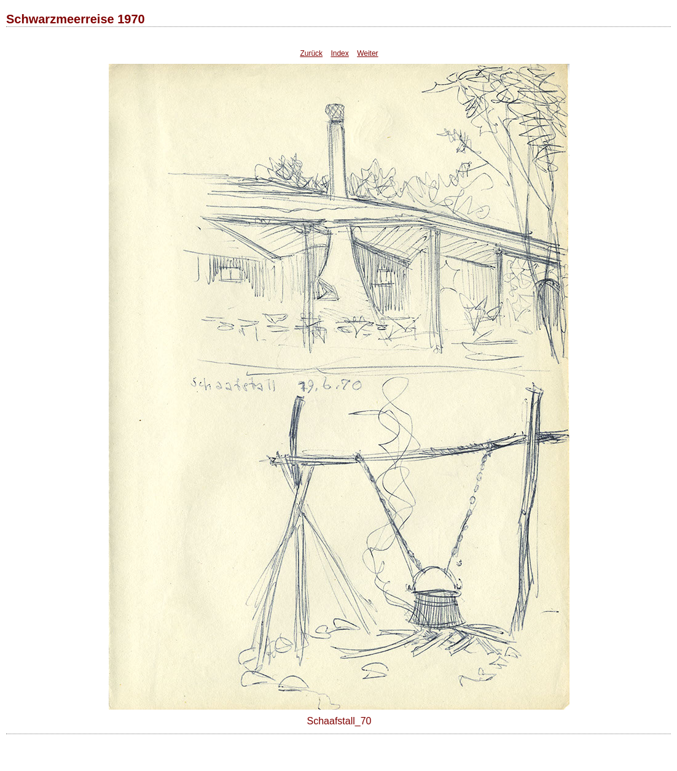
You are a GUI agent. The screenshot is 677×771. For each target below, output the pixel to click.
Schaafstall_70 (339, 721)
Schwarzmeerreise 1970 (75, 19)
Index (339, 53)
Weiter (367, 53)
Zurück (311, 53)
